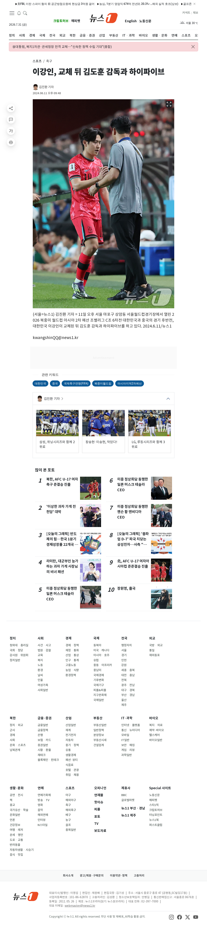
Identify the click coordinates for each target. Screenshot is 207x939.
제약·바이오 (156, 730)
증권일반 (43, 745)
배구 (68, 815)
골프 (68, 825)
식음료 (69, 765)
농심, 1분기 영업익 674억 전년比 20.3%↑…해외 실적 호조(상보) (124, 3)
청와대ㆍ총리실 (19, 645)
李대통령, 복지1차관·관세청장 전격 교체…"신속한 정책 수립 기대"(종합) (62, 47)
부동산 (97, 718)
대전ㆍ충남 (128, 675)
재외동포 (154, 655)
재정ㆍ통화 (72, 650)
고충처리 (139, 875)
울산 (124, 700)
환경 (40, 670)
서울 (124, 650)
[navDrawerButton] (12, 13)
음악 (40, 810)
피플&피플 (99, 690)
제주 (124, 705)
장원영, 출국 (126, 588)
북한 (13, 718)
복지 (40, 660)
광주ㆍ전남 (128, 685)
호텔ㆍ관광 (72, 770)
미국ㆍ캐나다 (101, 650)
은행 (40, 735)
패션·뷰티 (71, 760)
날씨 (40, 675)
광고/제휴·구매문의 (92, 875)
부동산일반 (100, 725)
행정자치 (126, 645)
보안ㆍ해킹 (128, 745)
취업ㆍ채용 (72, 775)
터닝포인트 (155, 815)
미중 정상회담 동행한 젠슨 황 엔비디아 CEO (132, 512)
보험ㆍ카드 (44, 740)
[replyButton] (11, 119)
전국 (124, 638)
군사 (12, 730)
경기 (124, 655)
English (131, 21)
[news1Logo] (26, 896)
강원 (124, 665)
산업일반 (70, 725)
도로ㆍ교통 (16, 840)
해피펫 (75, 21)
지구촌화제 (100, 695)
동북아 (97, 645)
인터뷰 (41, 820)
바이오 (153, 718)
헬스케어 (154, 735)
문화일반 (15, 815)
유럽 (96, 660)
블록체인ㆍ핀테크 (48, 760)
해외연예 (43, 815)
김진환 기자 (46, 87)
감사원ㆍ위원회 (19, 655)
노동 (40, 665)
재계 (68, 730)
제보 (195, 13)
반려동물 (15, 845)
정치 (13, 638)
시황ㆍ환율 (44, 750)
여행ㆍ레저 (16, 830)
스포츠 (70, 788)
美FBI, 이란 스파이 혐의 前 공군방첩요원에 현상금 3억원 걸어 (41, 3)
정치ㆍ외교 (16, 725)
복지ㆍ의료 (156, 725)
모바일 (125, 735)
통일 (151, 650)
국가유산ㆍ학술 (19, 810)
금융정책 (43, 730)
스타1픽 (154, 805)
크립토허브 (61, 21)
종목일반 (70, 830)
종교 (12, 805)
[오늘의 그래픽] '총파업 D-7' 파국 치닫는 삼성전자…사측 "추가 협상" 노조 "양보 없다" (133, 544)
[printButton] (11, 142)
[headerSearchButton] (25, 13)
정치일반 (15, 660)
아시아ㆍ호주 (101, 655)
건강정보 (15, 825)
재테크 (41, 755)
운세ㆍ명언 (16, 835)
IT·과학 (126, 718)
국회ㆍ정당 (16, 650)
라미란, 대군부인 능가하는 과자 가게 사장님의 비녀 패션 (62, 566)
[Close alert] (193, 47)
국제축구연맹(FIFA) (76, 383)
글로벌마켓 (127, 800)
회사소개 (68, 875)
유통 (68, 750)
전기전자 (70, 735)
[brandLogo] (103, 17)
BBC (124, 795)
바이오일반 (155, 740)
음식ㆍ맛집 (16, 855)
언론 (12, 820)
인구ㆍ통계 (72, 660)
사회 (41, 638)
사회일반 (43, 690)
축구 (68, 805)
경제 (68, 638)
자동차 (69, 740)
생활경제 (70, 755)
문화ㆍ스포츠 (18, 745)
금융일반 (43, 725)
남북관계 (15, 750)
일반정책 (98, 730)
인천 (124, 660)
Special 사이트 (160, 788)
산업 (68, 718)
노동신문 (145, 21)
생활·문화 (17, 788)
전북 (124, 680)
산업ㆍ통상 (72, 655)
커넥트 (186, 13)
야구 (68, 795)
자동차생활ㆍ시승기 (22, 850)
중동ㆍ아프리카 (102, 665)
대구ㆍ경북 (128, 690)
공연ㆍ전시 (16, 795)
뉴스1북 (154, 820)
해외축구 (70, 810)
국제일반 (98, 700)
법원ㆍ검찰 (44, 650)
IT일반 (125, 740)
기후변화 (98, 680)
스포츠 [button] (37, 61)
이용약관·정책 (118, 875)
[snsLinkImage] (171, 917)
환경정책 (70, 675)
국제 (96, 638)
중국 (55, 383)
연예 (41, 788)
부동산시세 (100, 740)
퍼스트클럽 (155, 825)
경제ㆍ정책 (72, 645)
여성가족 (43, 685)
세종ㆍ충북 (128, 670)
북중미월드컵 (102, 383)
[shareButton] (11, 108)
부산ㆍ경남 (128, 695)
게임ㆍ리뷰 (128, 750)
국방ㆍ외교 (156, 645)
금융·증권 (45, 718)
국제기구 (98, 685)
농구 (68, 820)
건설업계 (98, 745)
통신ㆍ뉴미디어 (130, 730)
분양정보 (98, 735)
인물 (40, 680)
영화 (40, 805)
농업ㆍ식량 (72, 670)
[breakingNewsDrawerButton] (19, 13)
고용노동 (70, 665)
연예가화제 (44, 795)
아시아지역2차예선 (129, 383)
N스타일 (43, 825)
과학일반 (126, 755)
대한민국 (40, 383)
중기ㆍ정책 (72, 745)
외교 (152, 638)
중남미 (97, 670)
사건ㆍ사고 (44, 645)
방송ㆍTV (44, 800)
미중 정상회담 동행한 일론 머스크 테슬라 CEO (61, 593)
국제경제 (98, 675)
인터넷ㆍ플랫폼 (130, 725)
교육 (40, 655)
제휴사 (125, 788)
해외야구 (70, 800)
